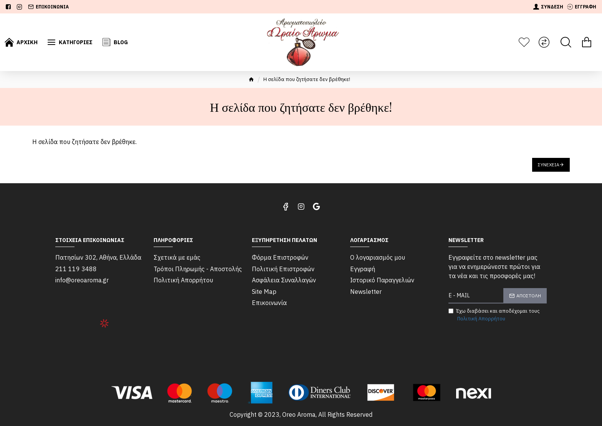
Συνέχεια (548, 164)
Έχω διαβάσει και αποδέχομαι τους (494, 315)
